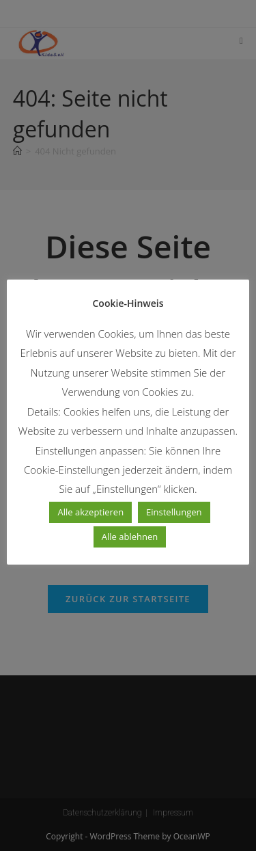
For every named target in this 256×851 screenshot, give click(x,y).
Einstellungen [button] (173, 512)
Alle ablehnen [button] (130, 536)
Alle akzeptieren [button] (90, 512)
